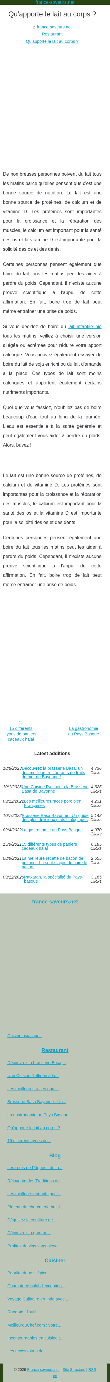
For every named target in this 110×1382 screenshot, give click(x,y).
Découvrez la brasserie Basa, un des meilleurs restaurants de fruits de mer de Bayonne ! (53, 772)
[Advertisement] (55, 103)
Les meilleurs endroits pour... (34, 1193)
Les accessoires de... (27, 1351)
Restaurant (52, 34)
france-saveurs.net (54, 27)
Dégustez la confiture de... (31, 1219)
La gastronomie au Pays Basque (83, 731)
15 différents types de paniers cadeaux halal (20, 734)
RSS (92, 1369)
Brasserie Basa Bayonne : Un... (36, 1101)
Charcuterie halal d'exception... (36, 1285)
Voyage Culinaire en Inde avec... (37, 1299)
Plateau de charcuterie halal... (35, 1207)
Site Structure (73, 1369)
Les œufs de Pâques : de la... (34, 1167)
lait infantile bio (84, 326)
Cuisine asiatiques (24, 1035)
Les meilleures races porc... (33, 1088)
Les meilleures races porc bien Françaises (52, 803)
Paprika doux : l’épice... (29, 1273)
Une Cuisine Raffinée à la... (33, 1075)
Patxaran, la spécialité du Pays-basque (53, 879)
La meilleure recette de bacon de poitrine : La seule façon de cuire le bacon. (54, 862)
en (55, 1375)
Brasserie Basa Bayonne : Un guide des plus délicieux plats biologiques (55, 817)
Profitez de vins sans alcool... (34, 1246)
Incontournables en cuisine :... (35, 1338)
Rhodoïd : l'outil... (23, 1312)
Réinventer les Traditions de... (35, 1180)
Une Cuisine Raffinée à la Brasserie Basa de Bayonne (55, 789)
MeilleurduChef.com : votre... (34, 1325)
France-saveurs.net (43, 1369)
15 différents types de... (29, 1140)
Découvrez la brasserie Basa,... (36, 1062)
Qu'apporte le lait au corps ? (52, 41)
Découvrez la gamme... (29, 1232)
